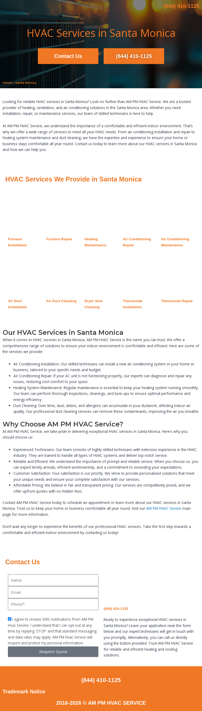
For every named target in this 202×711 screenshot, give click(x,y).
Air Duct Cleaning (61, 301)
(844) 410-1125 (181, 6)
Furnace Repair (59, 239)
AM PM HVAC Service (163, 508)
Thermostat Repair (177, 301)
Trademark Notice (25, 691)
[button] (100, 7)
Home (7, 83)
